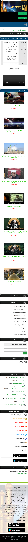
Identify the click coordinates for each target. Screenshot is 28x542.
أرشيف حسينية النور (19, 430)
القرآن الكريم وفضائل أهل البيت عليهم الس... (14, 394)
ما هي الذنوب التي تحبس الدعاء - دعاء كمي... (14, 404)
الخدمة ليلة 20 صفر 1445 (14, 106)
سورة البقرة (21, 401)
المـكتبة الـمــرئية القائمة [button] (15, 34)
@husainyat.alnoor (21, 446)
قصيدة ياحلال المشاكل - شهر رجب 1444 (14, 282)
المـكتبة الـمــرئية (15, 29)
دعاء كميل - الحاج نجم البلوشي (17, 378)
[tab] (14, 33)
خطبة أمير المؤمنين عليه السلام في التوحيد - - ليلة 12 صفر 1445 (14, 182)
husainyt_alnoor (20, 434)
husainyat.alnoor (20, 438)
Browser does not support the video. (14, 80)
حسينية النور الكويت (19, 423)
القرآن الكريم (23, 362)
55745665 (21, 450)
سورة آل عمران (20, 380)
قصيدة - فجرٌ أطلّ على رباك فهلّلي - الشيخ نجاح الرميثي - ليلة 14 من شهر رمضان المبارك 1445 (14, 232)
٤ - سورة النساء (20, 391)
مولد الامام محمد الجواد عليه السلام (16, 389)
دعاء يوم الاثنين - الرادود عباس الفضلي (15, 399)
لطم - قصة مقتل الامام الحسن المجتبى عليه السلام (15, 30)
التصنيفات (24, 341)
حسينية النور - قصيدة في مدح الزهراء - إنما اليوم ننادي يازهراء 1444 (14, 156)
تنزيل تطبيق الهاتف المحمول (18, 415)
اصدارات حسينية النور (19, 427)
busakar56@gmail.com (20, 419)
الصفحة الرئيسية (23, 29)
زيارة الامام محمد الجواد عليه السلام (16, 386)
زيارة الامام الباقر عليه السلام (18, 383)
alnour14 (23, 442)
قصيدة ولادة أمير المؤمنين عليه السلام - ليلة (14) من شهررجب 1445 (14, 257)
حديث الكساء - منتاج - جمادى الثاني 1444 (14, 131)
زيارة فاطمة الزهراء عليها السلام (14, 206)
